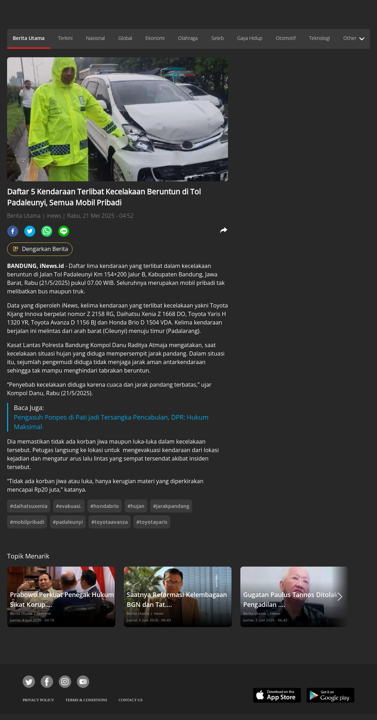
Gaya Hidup (249, 38)
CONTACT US (131, 700)
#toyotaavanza (109, 522)
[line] (63, 231)
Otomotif (286, 38)
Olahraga (188, 38)
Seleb (217, 38)
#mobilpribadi (27, 522)
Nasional (95, 38)
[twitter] (29, 231)
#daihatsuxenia (28, 506)
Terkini (65, 38)
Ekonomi (155, 38)
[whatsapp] (46, 231)
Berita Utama (29, 38)
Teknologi (319, 38)
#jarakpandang (171, 506)
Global (125, 38)
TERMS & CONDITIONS (86, 700)
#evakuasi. (69, 506)
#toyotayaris (151, 522)
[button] (340, 597)
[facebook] (12, 231)
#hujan (135, 506)
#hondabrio (104, 506)
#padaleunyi (68, 522)
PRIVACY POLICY (38, 700)
